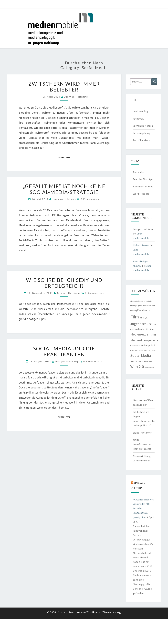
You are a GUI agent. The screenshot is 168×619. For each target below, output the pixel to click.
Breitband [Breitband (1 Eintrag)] (142, 301)
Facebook (138, 118)
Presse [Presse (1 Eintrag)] (153, 350)
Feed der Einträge (143, 179)
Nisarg (117, 612)
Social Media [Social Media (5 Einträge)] (140, 355)
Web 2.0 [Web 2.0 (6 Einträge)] (137, 366)
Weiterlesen (65, 157)
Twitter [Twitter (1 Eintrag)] (140, 361)
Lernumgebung (141, 133)
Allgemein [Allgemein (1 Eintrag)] (134, 301)
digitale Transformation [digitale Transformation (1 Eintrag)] (145, 305)
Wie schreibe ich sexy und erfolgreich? (64, 283)
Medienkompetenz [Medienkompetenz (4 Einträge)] (144, 340)
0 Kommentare (90, 199)
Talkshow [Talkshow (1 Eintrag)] (133, 361)
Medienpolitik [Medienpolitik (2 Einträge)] (148, 345)
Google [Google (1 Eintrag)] (145, 318)
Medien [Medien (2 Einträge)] (150, 329)
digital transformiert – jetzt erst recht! (142, 444)
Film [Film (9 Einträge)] (134, 317)
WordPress (93, 612)
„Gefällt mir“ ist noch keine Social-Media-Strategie (64, 189)
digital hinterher (142, 432)
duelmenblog (140, 111)
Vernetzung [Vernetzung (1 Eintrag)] (148, 361)
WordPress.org (141, 193)
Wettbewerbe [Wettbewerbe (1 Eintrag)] (149, 367)
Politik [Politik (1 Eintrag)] (147, 350)
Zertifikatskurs (141, 140)
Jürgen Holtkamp (143, 125)
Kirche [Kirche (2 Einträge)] (141, 329)
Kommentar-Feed (143, 186)
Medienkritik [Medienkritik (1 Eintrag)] (135, 346)
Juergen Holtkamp (76, 96)
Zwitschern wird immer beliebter (64, 86)
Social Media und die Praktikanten (64, 351)
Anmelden (138, 172)
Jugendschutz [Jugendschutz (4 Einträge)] (141, 324)
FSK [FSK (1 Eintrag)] (140, 318)
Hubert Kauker (141, 245)
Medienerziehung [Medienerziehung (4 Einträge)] (143, 334)
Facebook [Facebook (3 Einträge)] (143, 310)
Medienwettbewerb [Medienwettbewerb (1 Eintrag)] (137, 350)
